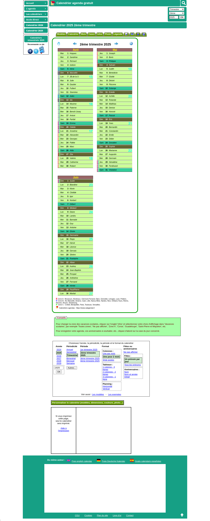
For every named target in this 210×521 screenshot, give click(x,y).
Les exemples (114, 394)
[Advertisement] (108, 14)
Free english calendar (82, 461)
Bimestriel (71, 358)
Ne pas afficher (130, 352)
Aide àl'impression (63, 429)
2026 (59, 356)
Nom (126, 372)
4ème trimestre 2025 (89, 361)
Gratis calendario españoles (148, 461)
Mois (83, 34)
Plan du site (102, 515)
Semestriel (71, 352)
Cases (91, 34)
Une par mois (109, 353)
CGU (77, 515)
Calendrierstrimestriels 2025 (36, 39)
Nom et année (131, 374)
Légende (117, 34)
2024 (59, 349)
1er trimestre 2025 (88, 349)
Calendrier (73, 34)
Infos (99, 34)
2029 (59, 363)
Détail (127, 377)
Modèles (61, 34)
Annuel (69, 349)
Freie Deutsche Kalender (113, 461)
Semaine (70, 363)
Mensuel (70, 361)
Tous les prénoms (132, 365)
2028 (59, 361)
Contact (129, 515)
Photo (108, 34)
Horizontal (107, 386)
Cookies (88, 515)
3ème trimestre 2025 (89, 358)
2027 (59, 358)
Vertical (106, 389)
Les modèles (98, 394)
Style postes (108, 360)
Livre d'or (117, 515)
